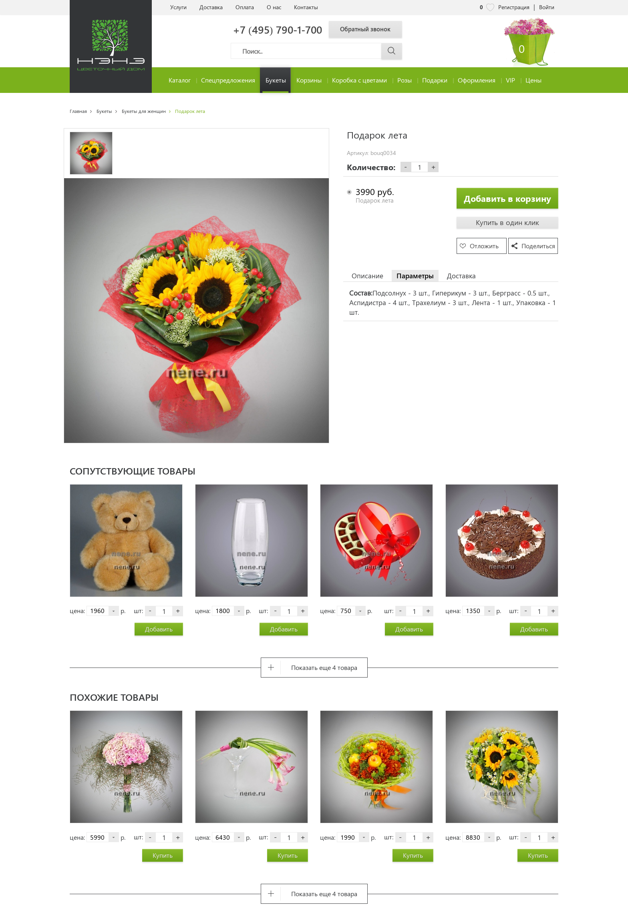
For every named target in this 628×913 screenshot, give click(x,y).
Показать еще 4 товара (324, 667)
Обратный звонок (365, 29)
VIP (510, 80)
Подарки (434, 80)
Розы (404, 80)
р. (123, 610)
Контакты (306, 7)
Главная (78, 111)
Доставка (211, 7)
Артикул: (358, 153)
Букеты (276, 80)
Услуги (178, 7)
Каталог (180, 80)
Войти (546, 7)
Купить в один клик (507, 222)
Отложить (484, 245)
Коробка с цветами (359, 80)
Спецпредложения (228, 80)
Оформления (476, 80)
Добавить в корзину (507, 198)
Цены (533, 80)
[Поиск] (316, 51)
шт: (138, 610)
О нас (274, 7)
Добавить (159, 629)
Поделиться (538, 245)
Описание (367, 275)
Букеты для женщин (144, 111)
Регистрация (513, 7)
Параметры (415, 275)
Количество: (371, 167)
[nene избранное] (490, 7)
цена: (77, 610)
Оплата (244, 7)
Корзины (309, 80)
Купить (163, 855)
